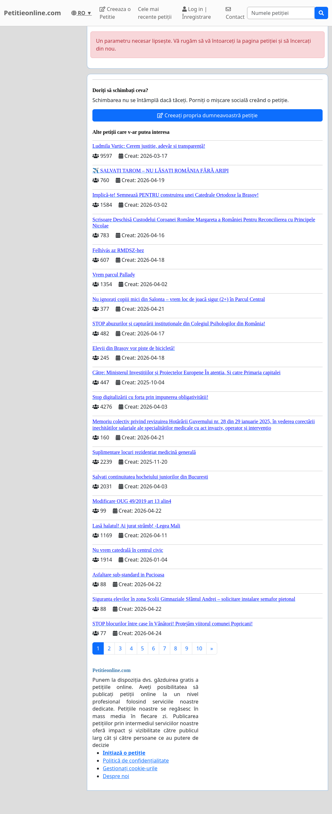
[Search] (281, 13)
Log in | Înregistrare (196, 13)
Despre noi (116, 776)
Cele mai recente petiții (155, 13)
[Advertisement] (41, 123)
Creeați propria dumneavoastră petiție (207, 115)
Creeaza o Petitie (115, 13)
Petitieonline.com (32, 12)
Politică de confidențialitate (136, 760)
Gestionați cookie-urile (130, 768)
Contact (235, 13)
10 (199, 648)
